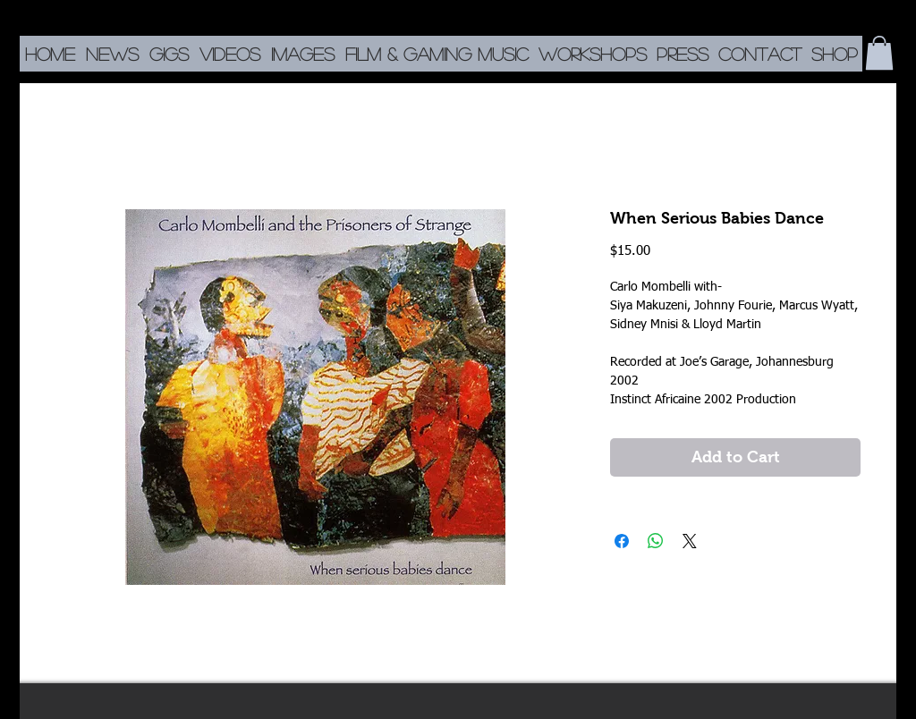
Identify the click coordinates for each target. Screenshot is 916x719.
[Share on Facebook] (621, 541)
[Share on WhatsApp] (655, 541)
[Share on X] (689, 541)
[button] (879, 53)
